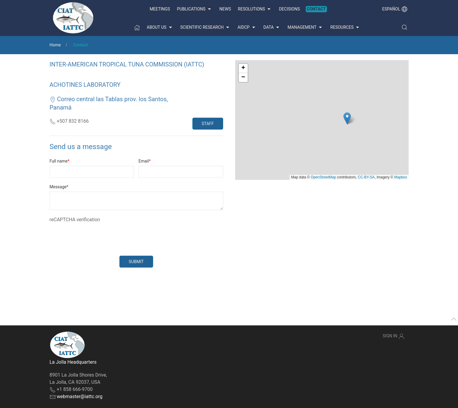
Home (55, 45)
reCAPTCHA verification (75, 219)
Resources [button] (345, 28)
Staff (208, 123)
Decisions (289, 9)
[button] (404, 27)
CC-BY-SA (366, 177)
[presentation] (95, 235)
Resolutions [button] (255, 9)
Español (394, 9)
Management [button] (305, 28)
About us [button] (160, 28)
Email (144, 161)
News (225, 9)
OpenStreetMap (323, 177)
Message (58, 186)
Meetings (160, 9)
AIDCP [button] (247, 28)
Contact (316, 9)
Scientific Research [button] (205, 28)
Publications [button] (194, 9)
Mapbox (400, 177)
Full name (59, 161)
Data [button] (272, 28)
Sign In (393, 336)
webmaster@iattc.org (79, 396)
